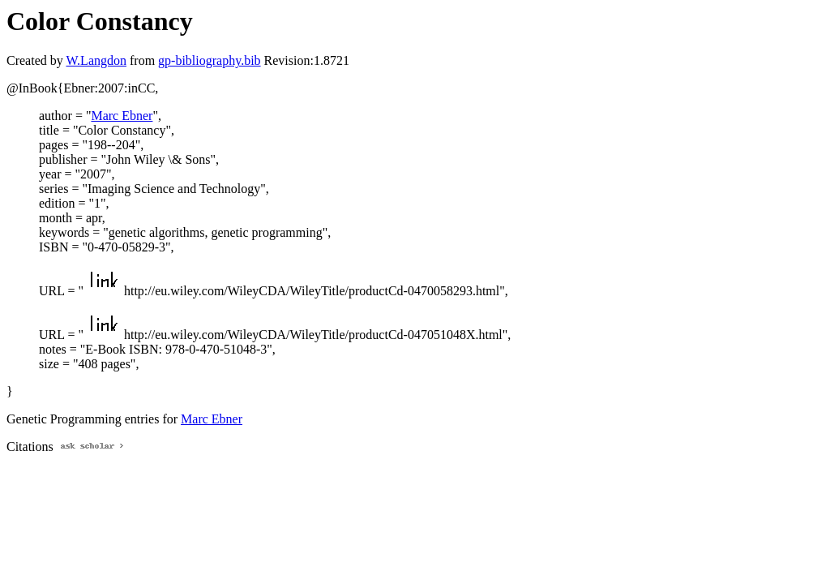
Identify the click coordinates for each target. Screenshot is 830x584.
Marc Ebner (121, 115)
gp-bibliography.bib (209, 60)
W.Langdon (96, 60)
